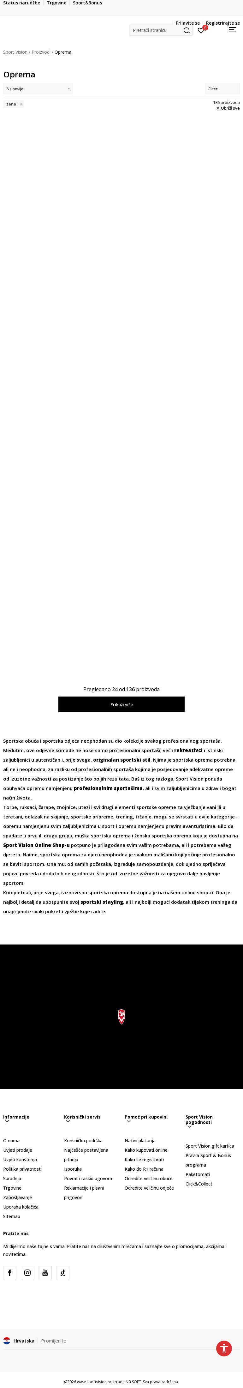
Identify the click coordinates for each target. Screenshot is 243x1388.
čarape (46, 807)
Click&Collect (199, 1184)
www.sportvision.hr (94, 1382)
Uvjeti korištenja (20, 1159)
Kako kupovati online (146, 1150)
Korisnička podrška (83, 1141)
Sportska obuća (21, 741)
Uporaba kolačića (21, 1207)
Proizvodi (41, 52)
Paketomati (198, 1174)
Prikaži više (121, 704)
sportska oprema (193, 760)
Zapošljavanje (17, 1197)
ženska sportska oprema (162, 835)
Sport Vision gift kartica (210, 1146)
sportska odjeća (61, 741)
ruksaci (28, 807)
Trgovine (12, 1188)
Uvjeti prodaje (17, 1150)
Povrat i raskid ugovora (88, 1178)
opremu (35, 788)
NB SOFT (133, 1382)
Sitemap (11, 1216)
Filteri (222, 89)
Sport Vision (15, 52)
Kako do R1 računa (144, 1169)
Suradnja (12, 1178)
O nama (11, 1141)
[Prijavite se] (201, 30)
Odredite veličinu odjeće (149, 1188)
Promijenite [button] (53, 1340)
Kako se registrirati (144, 1159)
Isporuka (73, 1169)
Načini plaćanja (140, 1141)
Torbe (10, 807)
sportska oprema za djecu (70, 854)
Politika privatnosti (22, 1169)
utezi (84, 807)
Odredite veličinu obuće (149, 1178)
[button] (161, 30)
